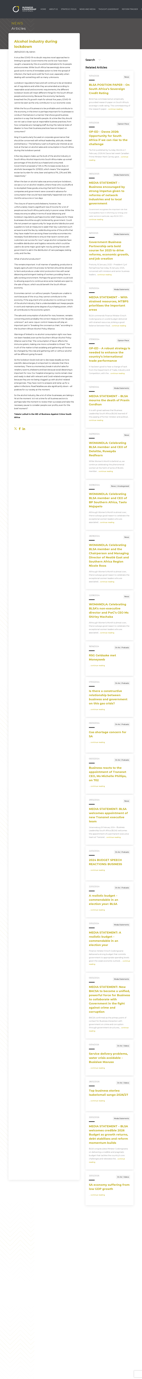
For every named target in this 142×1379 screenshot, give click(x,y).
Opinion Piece (123, 124)
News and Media (87, 9)
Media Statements (121, 175)
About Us (53, 9)
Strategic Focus (68, 9)
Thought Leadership (109, 9)
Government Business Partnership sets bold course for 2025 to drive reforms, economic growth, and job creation (109, 250)
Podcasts (125, 648)
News (126, 77)
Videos (126, 1046)
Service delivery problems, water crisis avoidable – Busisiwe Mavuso (108, 1058)
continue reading (115, 109)
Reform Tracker (130, 9)
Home (43, 9)
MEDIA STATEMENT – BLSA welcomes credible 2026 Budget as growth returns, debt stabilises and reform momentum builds (108, 1134)
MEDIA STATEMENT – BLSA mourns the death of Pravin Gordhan (109, 400)
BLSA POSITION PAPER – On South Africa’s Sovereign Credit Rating (109, 89)
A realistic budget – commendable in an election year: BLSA (103, 900)
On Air (117, 648)
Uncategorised (123, 486)
